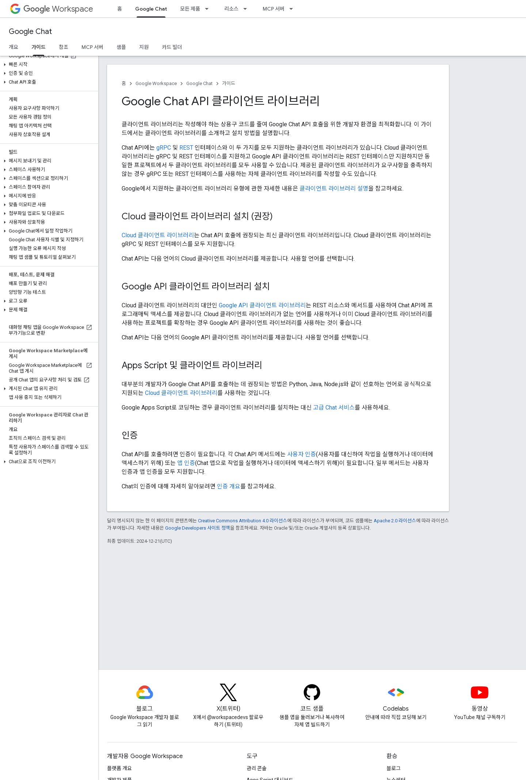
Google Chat (30, 31)
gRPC (163, 147)
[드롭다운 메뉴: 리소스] (247, 9)
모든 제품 (190, 8)
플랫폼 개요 (119, 768)
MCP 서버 (274, 8)
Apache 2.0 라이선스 (395, 520)
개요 (13, 47)
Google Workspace (156, 83)
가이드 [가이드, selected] (38, 47)
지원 (144, 47)
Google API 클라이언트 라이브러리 (262, 305)
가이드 (228, 83)
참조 (63, 47)
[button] (47, 64)
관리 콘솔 (257, 768)
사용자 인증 (301, 454)
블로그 (393, 768)
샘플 (121, 47)
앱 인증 (186, 463)
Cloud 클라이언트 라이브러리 (158, 235)
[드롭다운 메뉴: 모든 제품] (209, 9)
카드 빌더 (172, 47)
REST (186, 147)
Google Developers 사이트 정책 (197, 528)
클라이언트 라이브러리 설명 (334, 188)
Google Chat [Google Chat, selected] (151, 8)
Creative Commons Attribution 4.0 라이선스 (242, 520)
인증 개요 (228, 486)
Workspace (58, 9)
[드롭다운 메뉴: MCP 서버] (293, 9)
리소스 (231, 8)
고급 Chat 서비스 (334, 407)
